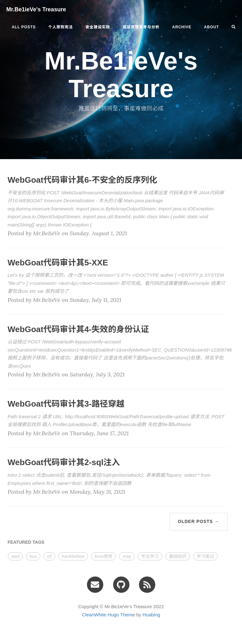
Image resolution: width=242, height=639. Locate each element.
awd (15, 556)
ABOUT (211, 27)
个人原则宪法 (60, 27)
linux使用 (103, 556)
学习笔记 (205, 556)
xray (127, 556)
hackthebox (73, 556)
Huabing (151, 614)
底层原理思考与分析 (141, 27)
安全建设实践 (97, 27)
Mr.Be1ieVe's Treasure (36, 9)
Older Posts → (198, 521)
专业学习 (150, 556)
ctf (49, 556)
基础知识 (178, 556)
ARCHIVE (181, 27)
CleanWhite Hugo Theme (108, 614)
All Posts (24, 27)
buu (33, 556)
